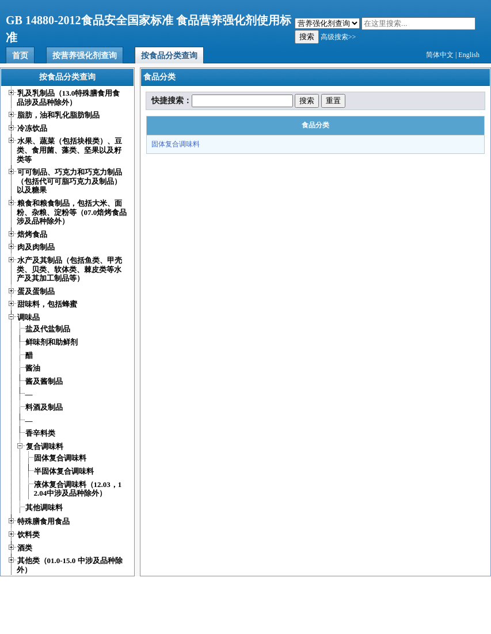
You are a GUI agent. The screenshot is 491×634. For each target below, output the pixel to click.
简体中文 (440, 55)
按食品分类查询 (169, 55)
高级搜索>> (338, 37)
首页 (20, 55)
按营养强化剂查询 (84, 55)
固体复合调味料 (175, 144)
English (468, 55)
